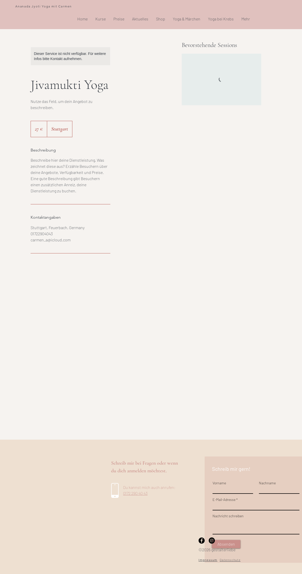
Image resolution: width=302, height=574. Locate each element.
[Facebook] (202, 540)
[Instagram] (212, 540)
